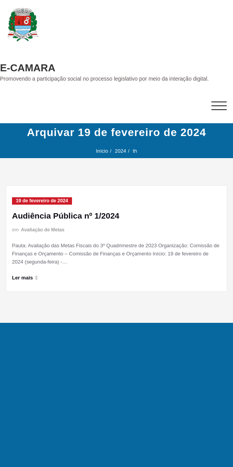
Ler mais (22, 278)
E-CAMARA (27, 68)
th (135, 151)
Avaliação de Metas (43, 230)
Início (102, 151)
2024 (120, 151)
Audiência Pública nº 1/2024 (65, 215)
